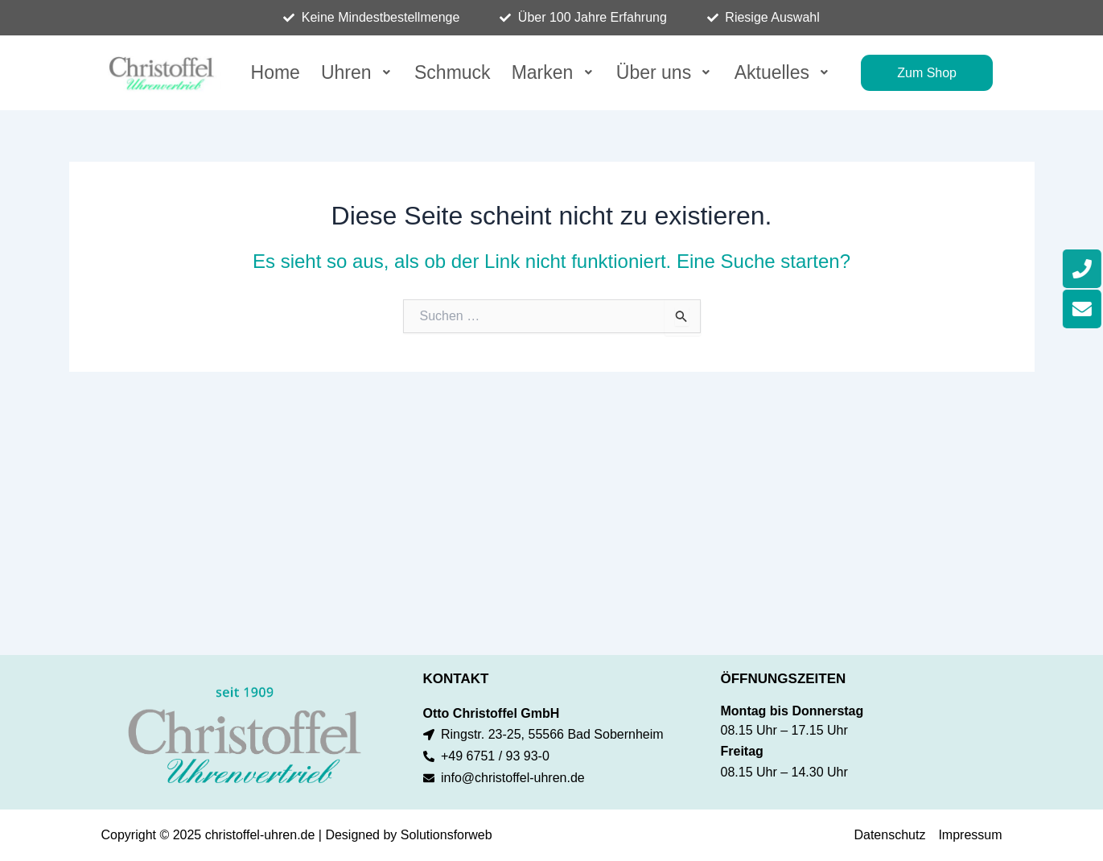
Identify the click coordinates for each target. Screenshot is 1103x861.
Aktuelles (783, 70)
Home (275, 70)
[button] (357, 72)
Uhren (357, 70)
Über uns (665, 70)
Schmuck (452, 70)
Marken (553, 70)
